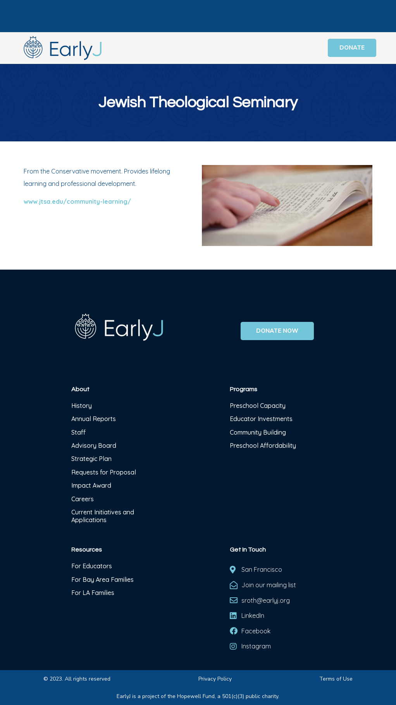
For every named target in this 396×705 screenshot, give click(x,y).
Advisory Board (93, 445)
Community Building (258, 432)
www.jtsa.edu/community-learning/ (77, 201)
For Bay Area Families (102, 579)
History (82, 405)
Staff (78, 432)
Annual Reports (93, 419)
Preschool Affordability (263, 445)
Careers (82, 499)
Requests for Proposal (103, 472)
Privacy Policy (215, 679)
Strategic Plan (91, 459)
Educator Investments (261, 419)
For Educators (91, 566)
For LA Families (92, 593)
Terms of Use (336, 679)
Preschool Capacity (258, 405)
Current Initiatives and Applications (102, 516)
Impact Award (91, 485)
